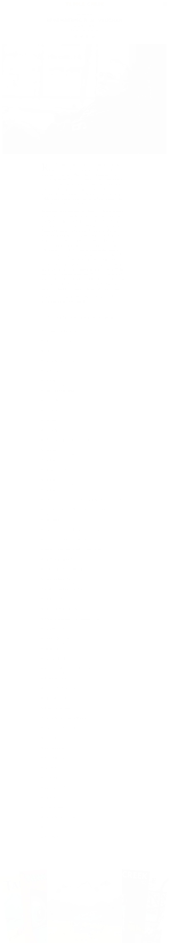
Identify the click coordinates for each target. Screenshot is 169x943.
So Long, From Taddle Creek (62, 331)
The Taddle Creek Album (60, 818)
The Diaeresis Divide (57, 629)
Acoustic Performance (58, 411)
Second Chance (54, 828)
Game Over (52, 649)
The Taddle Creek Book (59, 341)
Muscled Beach (54, 401)
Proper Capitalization (58, 708)
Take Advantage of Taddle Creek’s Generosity (72, 530)
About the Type (54, 808)
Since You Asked (55, 659)
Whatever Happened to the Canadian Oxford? (73, 619)
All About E (52, 768)
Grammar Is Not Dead (58, 639)
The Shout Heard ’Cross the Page (64, 609)
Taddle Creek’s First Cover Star (63, 589)
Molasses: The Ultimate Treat (62, 689)
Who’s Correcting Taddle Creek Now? (67, 440)
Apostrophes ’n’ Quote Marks (62, 728)
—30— (49, 351)
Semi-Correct (53, 738)
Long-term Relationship (59, 391)
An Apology (52, 778)
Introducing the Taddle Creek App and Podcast (73, 550)
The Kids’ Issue (53, 599)
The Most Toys (53, 421)
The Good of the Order (58, 470)
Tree (48, 180)
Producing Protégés (56, 679)
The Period (51, 798)
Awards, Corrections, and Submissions (67, 540)
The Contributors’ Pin (58, 579)
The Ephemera (53, 381)
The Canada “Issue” (56, 520)
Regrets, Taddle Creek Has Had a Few (67, 669)
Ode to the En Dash (57, 788)
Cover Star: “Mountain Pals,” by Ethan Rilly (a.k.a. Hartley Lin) (83, 500)
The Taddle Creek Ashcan (60, 361)
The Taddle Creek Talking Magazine (66, 718)
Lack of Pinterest (55, 431)
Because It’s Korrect (57, 758)
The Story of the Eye (57, 698)
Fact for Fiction (54, 748)
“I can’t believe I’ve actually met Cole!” (67, 569)
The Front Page (54, 371)
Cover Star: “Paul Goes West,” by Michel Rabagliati (75, 510)
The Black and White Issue (61, 560)
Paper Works (52, 837)
